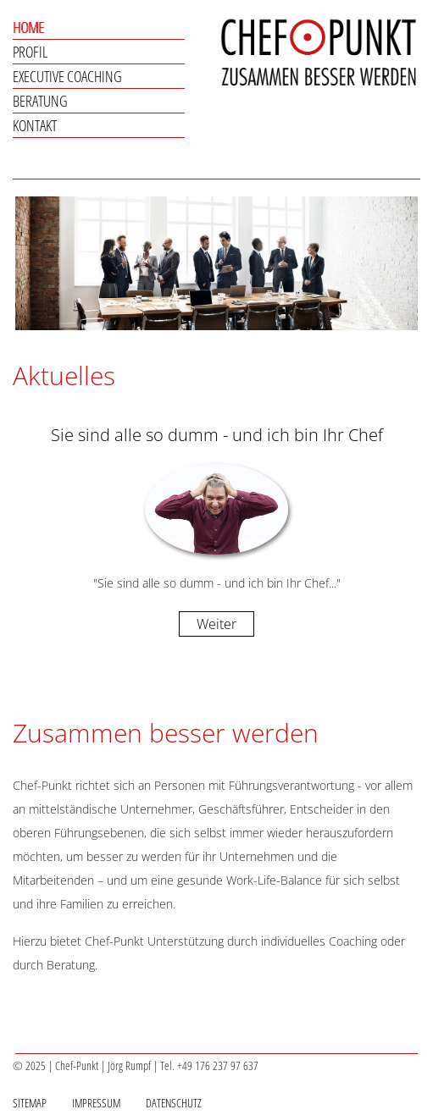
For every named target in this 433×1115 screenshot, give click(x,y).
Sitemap (30, 1103)
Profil (30, 51)
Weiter (216, 624)
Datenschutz (174, 1103)
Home (28, 27)
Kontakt (35, 125)
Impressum (96, 1103)
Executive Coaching (67, 76)
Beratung (40, 101)
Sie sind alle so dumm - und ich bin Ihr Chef (217, 434)
